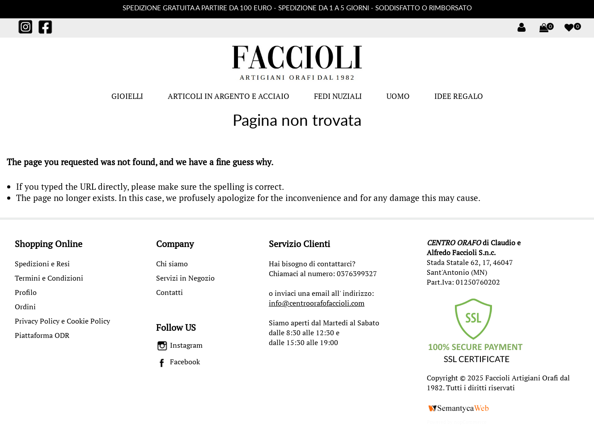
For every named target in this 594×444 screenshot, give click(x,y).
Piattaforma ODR (42, 335)
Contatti (169, 292)
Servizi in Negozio (185, 278)
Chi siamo (172, 264)
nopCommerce (470, 422)
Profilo (26, 292)
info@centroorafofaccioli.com (317, 303)
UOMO (398, 96)
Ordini (25, 307)
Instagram (179, 345)
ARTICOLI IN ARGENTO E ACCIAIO (228, 96)
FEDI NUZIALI (338, 96)
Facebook (178, 362)
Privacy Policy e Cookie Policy (62, 321)
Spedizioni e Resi (42, 264)
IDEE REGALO (458, 96)
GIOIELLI (127, 96)
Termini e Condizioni (49, 278)
